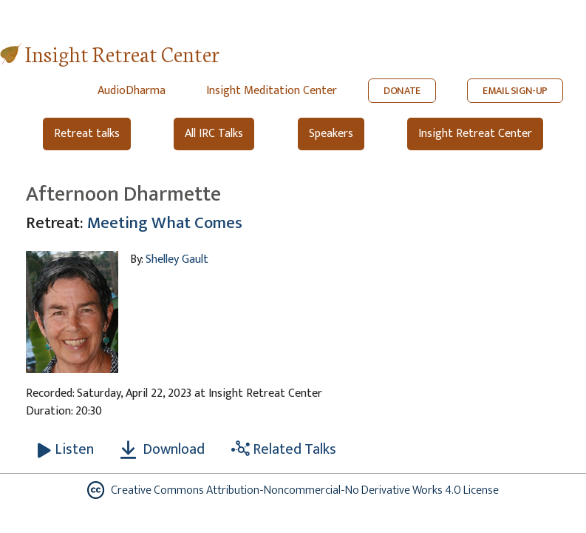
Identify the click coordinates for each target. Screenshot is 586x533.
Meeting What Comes (164, 223)
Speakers (331, 134)
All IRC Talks (214, 134)
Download (162, 449)
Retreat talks (87, 134)
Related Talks (283, 449)
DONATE (402, 90)
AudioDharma (132, 91)
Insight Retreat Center (122, 53)
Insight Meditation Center (271, 91)
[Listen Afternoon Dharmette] (66, 449)
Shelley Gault (177, 259)
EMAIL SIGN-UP (515, 90)
